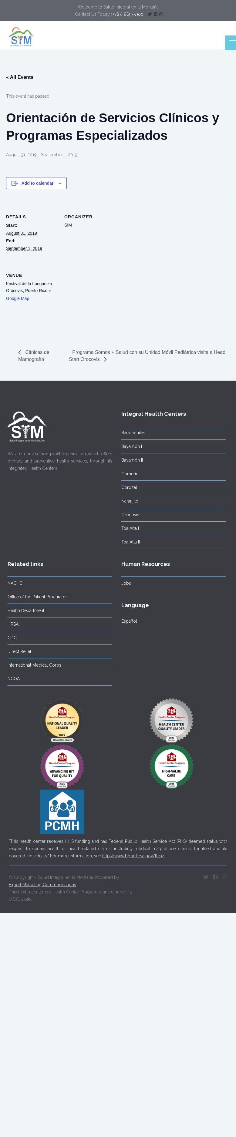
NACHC (12, 583)
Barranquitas (131, 432)
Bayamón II (130, 460)
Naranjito (127, 501)
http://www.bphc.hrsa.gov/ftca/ (133, 853)
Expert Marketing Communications (42, 882)
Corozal (127, 487)
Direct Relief (17, 651)
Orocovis (128, 514)
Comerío (128, 473)
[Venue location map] (96, 299)
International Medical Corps (32, 665)
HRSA (10, 624)
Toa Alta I (128, 528)
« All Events (19, 77)
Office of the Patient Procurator (35, 596)
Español (127, 621)
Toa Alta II (128, 542)
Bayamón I (129, 446)
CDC (10, 637)
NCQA (11, 678)
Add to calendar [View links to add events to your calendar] (38, 183)
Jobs (124, 583)
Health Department (23, 610)
